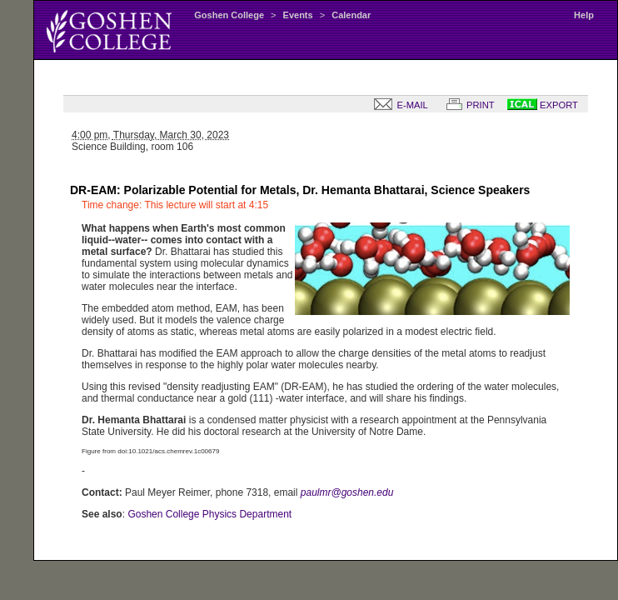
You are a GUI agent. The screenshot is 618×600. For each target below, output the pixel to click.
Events (298, 15)
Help (584, 15)
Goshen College (229, 15)
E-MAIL (397, 105)
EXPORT (542, 105)
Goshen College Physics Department (209, 514)
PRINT (467, 105)
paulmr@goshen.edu (347, 492)
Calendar (351, 15)
